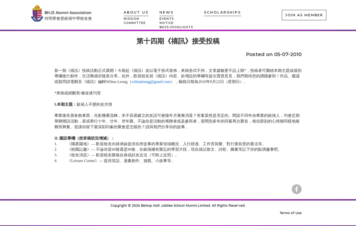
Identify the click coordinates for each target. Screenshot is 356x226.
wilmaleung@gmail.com (151, 82)
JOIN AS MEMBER (304, 15)
